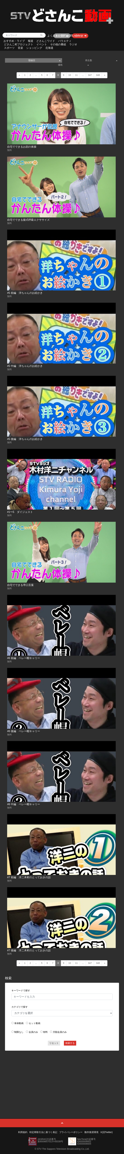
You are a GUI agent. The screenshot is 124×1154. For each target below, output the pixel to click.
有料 (45, 1032)
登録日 (44, 60)
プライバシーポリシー (71, 1132)
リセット (54, 1043)
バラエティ (64, 41)
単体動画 (19, 1023)
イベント (41, 44)
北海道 (49, 47)
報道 (30, 41)
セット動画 (34, 1023)
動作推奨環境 (91, 1132)
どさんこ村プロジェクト (18, 44)
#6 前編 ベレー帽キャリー (23, 658)
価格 (73, 64)
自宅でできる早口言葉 (20, 585)
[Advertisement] (62, 1077)
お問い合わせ (75, 35)
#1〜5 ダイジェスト (20, 512)
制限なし (19, 1032)
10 (69, 75)
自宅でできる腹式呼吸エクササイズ (28, 219)
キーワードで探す (20, 990)
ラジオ (73, 44)
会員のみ (33, 1032)
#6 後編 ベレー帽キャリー (23, 731)
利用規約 (22, 1132)
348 (98, 75)
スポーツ (9, 47)
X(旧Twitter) (106, 1132)
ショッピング (34, 47)
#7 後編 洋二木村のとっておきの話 (29, 950)
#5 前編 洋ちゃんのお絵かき (25, 292)
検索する (70, 1043)
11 (76, 75)
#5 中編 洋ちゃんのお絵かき (25, 366)
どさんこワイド (45, 41)
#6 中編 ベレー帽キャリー (23, 804)
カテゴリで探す (19, 1007)
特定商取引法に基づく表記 (43, 1132)
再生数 (101, 60)
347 (90, 75)
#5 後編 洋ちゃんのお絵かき (25, 439)
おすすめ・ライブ (14, 41)
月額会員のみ (60, 1032)
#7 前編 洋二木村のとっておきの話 (29, 877)
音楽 (20, 47)
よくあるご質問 (56, 35)
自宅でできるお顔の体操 (21, 146)
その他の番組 (58, 44)
